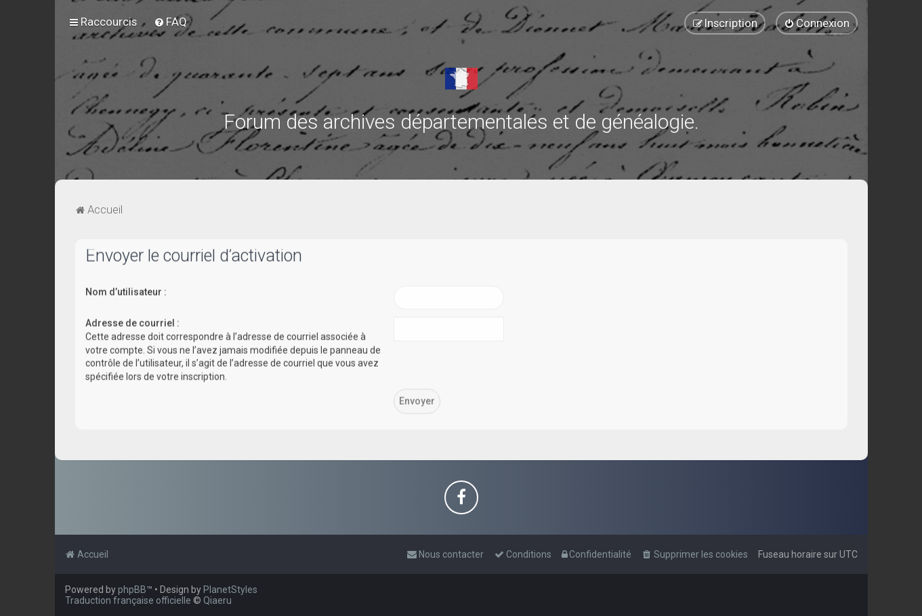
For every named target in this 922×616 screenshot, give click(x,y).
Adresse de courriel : (132, 321)
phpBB (132, 589)
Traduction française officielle (128, 600)
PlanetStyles (230, 589)
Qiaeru (217, 600)
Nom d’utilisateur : (126, 290)
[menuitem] (170, 22)
